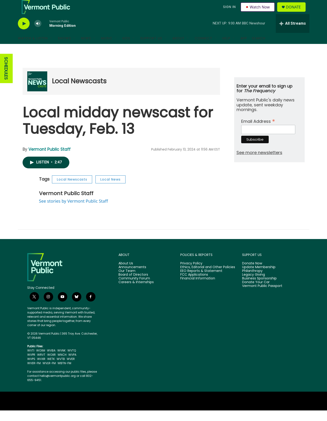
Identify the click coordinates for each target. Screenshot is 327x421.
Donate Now (252, 274)
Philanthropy (252, 281)
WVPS (31, 369)
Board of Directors (133, 285)
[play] (24, 34)
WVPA (72, 365)
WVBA (51, 361)
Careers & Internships (136, 293)
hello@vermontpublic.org (57, 386)
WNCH (62, 365)
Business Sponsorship (259, 289)
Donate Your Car (256, 293)
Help (226, 48)
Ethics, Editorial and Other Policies (207, 278)
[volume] (38, 34)
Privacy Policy (191, 274)
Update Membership (259, 278)
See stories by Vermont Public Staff (73, 211)
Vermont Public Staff (49, 160)
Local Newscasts (79, 91)
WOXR (51, 365)
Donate (296, 12)
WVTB (61, 369)
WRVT (41, 365)
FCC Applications (194, 285)
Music (106, 48)
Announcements (132, 278)
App (243, 48)
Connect (203, 48)
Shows (64, 48)
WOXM (40, 361)
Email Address (258, 131)
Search (258, 48)
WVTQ (71, 361)
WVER (71, 369)
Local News (110, 190)
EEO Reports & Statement (201, 281)
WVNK (61, 361)
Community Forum (134, 289)
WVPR (31, 365)
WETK (51, 369)
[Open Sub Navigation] (51, 49)
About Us (125, 274)
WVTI (30, 361)
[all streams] (292, 34)
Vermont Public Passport (262, 296)
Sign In (229, 12)
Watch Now (258, 12)
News (86, 48)
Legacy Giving (253, 285)
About (178, 48)
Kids (126, 48)
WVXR (41, 369)
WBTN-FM (64, 374)
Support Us (151, 48)
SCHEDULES (6, 79)
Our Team (126, 281)
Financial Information (197, 289)
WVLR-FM (49, 374)
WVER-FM (34, 374)
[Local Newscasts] (37, 92)
